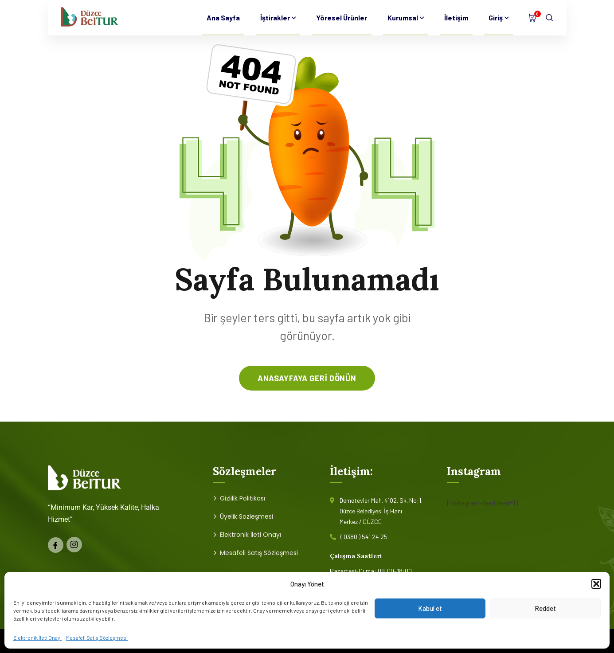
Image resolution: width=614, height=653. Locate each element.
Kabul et (430, 608)
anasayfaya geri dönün (307, 378)
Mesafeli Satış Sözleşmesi (97, 637)
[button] (596, 583)
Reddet (545, 608)
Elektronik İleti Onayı (37, 637)
